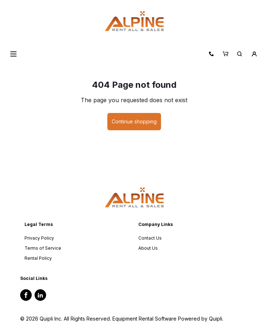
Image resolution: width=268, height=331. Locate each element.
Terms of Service (42, 248)
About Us (148, 248)
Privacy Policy (39, 238)
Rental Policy (38, 258)
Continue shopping (134, 121)
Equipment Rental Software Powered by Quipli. (167, 319)
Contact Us (150, 238)
